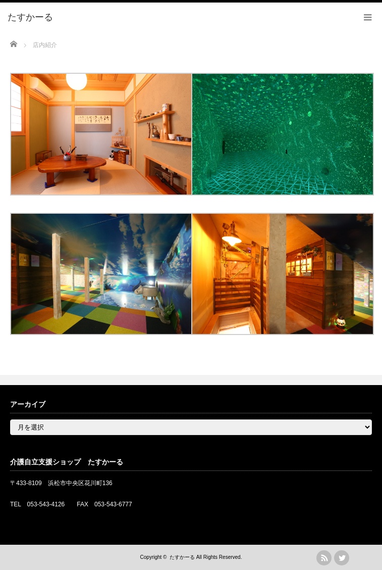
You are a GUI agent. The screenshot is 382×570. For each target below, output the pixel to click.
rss (324, 557)
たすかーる (182, 557)
